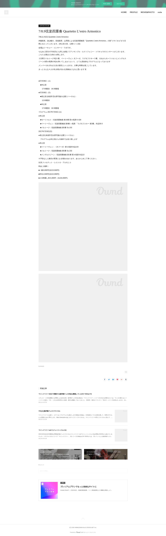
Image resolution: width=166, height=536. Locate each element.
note (160, 12)
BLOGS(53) (41, 366)
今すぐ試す (106, 3)
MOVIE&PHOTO (148, 12)
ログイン (119, 4)
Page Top (83, 519)
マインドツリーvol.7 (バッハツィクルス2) (52, 430)
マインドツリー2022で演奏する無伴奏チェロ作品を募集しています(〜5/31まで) (65, 394)
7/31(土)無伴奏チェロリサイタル (49, 411)
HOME (124, 12)
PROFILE (134, 12)
